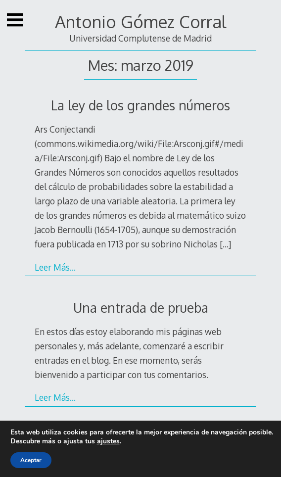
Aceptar (31, 460)
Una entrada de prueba (140, 307)
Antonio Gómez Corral (140, 21)
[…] (225, 243)
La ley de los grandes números (140, 105)
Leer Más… (55, 267)
